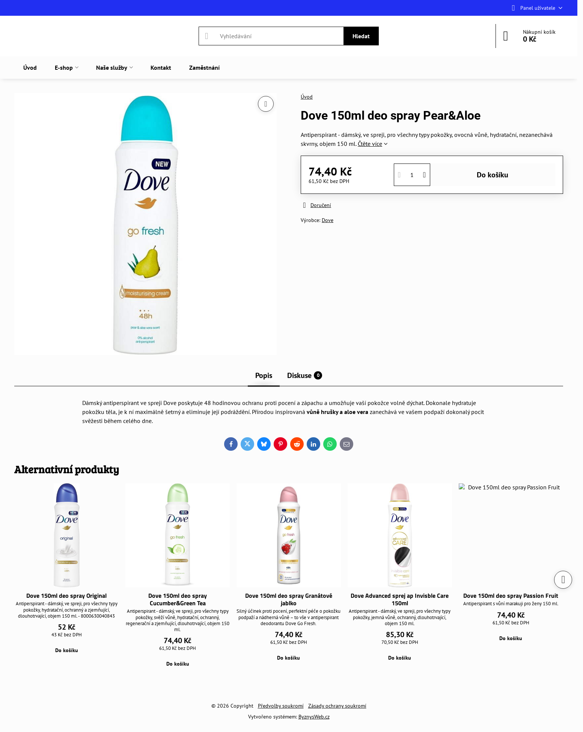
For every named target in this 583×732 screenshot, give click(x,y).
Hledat (361, 36)
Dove (327, 220)
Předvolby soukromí (281, 705)
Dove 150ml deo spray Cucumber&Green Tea (177, 599)
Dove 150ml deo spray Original (66, 595)
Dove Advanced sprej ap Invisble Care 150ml (400, 599)
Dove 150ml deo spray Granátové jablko (288, 599)
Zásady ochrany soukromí (337, 705)
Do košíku (492, 175)
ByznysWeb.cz (314, 716)
